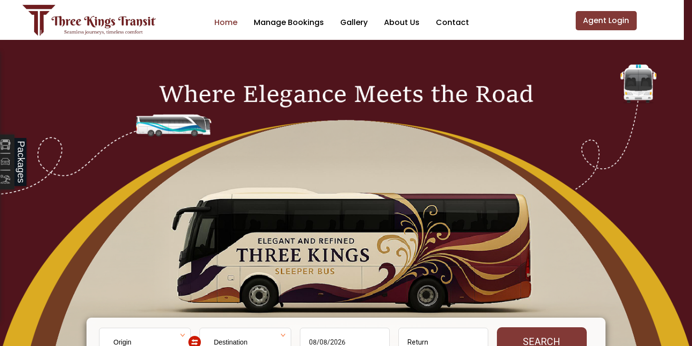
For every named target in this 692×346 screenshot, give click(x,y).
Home (225, 22)
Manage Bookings (289, 22)
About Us (402, 22)
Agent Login (606, 20)
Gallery (354, 22)
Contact (452, 22)
